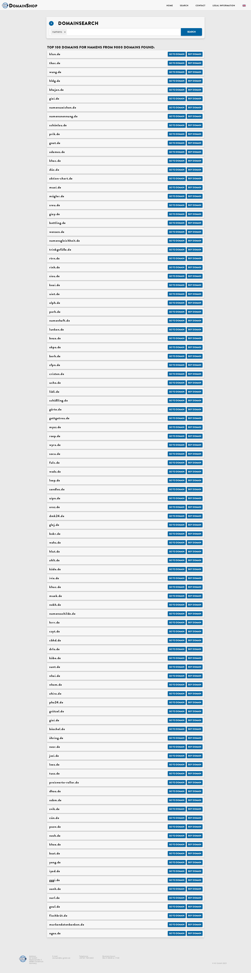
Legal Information (224, 5)
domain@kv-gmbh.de (61, 958)
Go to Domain (176, 54)
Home (169, 5)
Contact (200, 5)
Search (184, 5)
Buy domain (194, 54)
